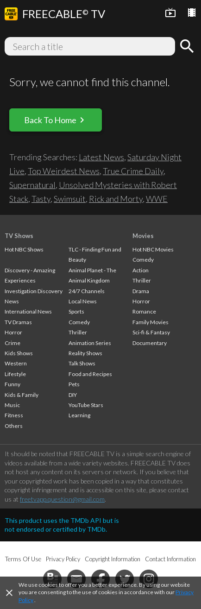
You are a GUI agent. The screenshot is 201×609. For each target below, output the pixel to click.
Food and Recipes (90, 373)
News (12, 301)
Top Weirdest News (64, 171)
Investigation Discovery (34, 291)
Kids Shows (19, 353)
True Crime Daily (133, 171)
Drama (140, 291)
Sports (76, 311)
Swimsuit (70, 199)
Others (14, 425)
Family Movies (150, 322)
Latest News (101, 157)
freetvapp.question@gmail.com (62, 499)
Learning (79, 415)
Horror (13, 332)
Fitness (14, 415)
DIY (73, 394)
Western (16, 363)
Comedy (79, 322)
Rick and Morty (116, 199)
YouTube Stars (86, 405)
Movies (143, 235)
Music (12, 405)
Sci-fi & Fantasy (151, 332)
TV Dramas (18, 322)
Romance (144, 311)
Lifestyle (15, 373)
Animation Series (90, 342)
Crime (12, 342)
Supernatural (32, 185)
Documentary (149, 342)
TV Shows (19, 235)
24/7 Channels (87, 291)
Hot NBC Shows (24, 249)
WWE (157, 199)
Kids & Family (21, 394)
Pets (74, 384)
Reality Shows (85, 353)
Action (140, 270)
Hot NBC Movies (153, 249)
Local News (83, 301)
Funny (12, 384)
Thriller (78, 332)
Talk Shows (82, 363)
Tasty (40, 199)
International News (28, 311)
